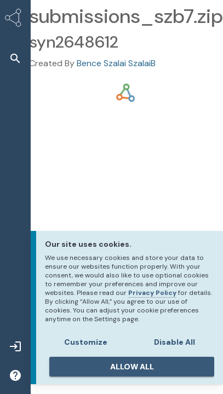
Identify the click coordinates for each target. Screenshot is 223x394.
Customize (85, 342)
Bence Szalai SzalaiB (116, 63)
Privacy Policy (152, 292)
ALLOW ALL (132, 367)
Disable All (174, 342)
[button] (15, 58)
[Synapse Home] (15, 19)
